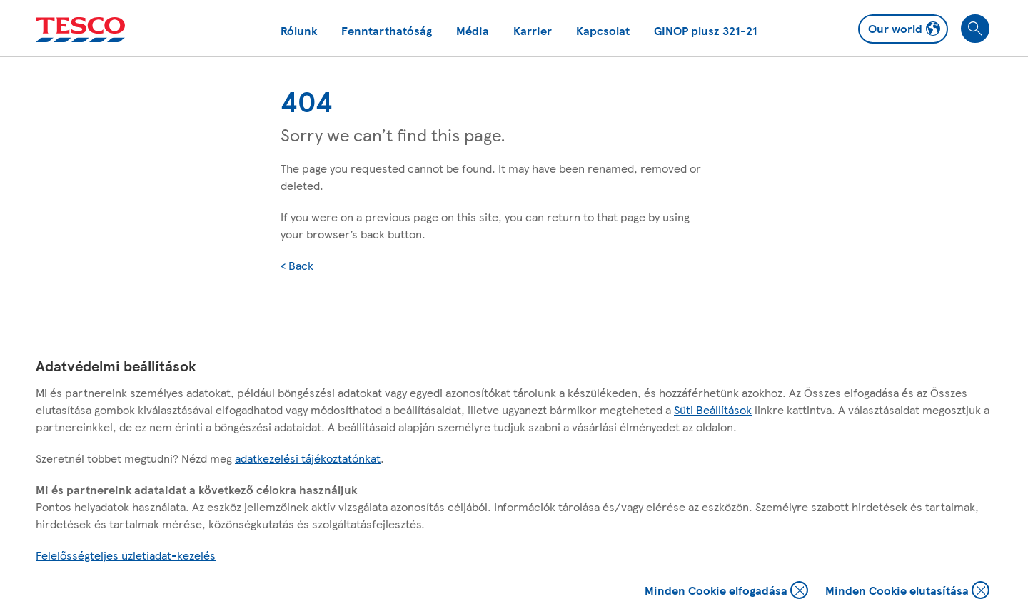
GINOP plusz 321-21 (705, 30)
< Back (297, 265)
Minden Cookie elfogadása (726, 591)
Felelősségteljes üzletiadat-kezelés (126, 555)
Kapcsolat (603, 30)
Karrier (532, 30)
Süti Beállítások (713, 409)
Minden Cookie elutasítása (907, 591)
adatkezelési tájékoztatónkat (308, 458)
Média (472, 30)
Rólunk (299, 30)
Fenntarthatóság (386, 30)
